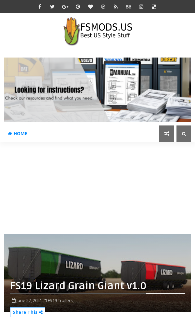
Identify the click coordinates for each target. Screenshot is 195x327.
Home (17, 133)
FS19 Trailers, (61, 300)
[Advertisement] (99, 187)
